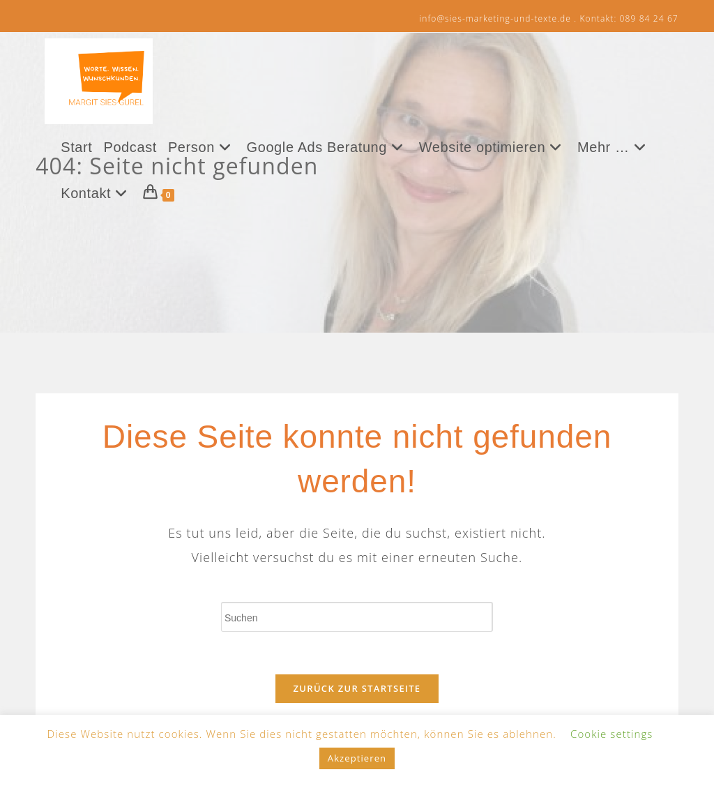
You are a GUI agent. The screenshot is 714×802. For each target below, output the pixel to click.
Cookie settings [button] (611, 734)
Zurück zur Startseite (357, 688)
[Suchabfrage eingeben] (357, 617)
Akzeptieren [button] (357, 758)
